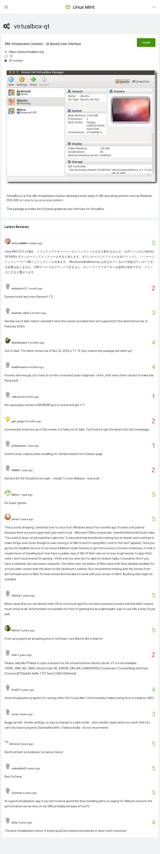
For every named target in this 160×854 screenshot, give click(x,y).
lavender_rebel (20, 313)
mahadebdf (18, 768)
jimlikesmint (18, 445)
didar (14, 822)
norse (14, 714)
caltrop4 (16, 396)
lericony (14, 743)
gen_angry (17, 421)
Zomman (16, 792)
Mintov (15, 494)
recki (14, 654)
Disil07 (15, 689)
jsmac (15, 519)
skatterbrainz (19, 342)
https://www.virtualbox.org (26, 52)
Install (146, 42)
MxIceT (15, 630)
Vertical (15, 595)
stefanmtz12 (19, 288)
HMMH (15, 470)
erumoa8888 (18, 243)
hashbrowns (18, 367)
